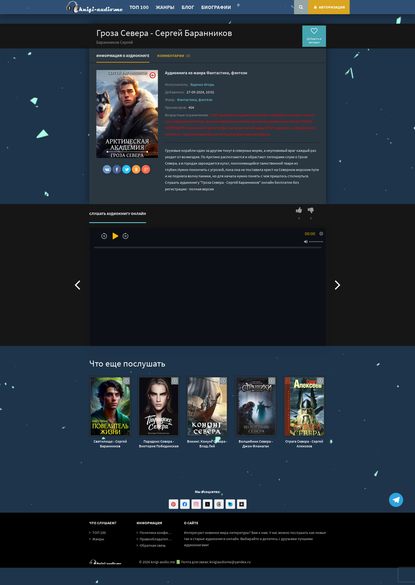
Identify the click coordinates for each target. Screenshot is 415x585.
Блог (188, 7)
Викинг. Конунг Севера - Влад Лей (207, 443)
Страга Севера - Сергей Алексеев (304, 443)
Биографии (216, 7)
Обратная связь (153, 545)
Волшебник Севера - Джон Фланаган (256, 443)
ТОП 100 (139, 7)
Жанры (165, 7)
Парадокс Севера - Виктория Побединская (158, 443)
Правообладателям (156, 539)
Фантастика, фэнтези (226, 72)
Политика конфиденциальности (167, 532)
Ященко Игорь (202, 84)
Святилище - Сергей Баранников (110, 443)
